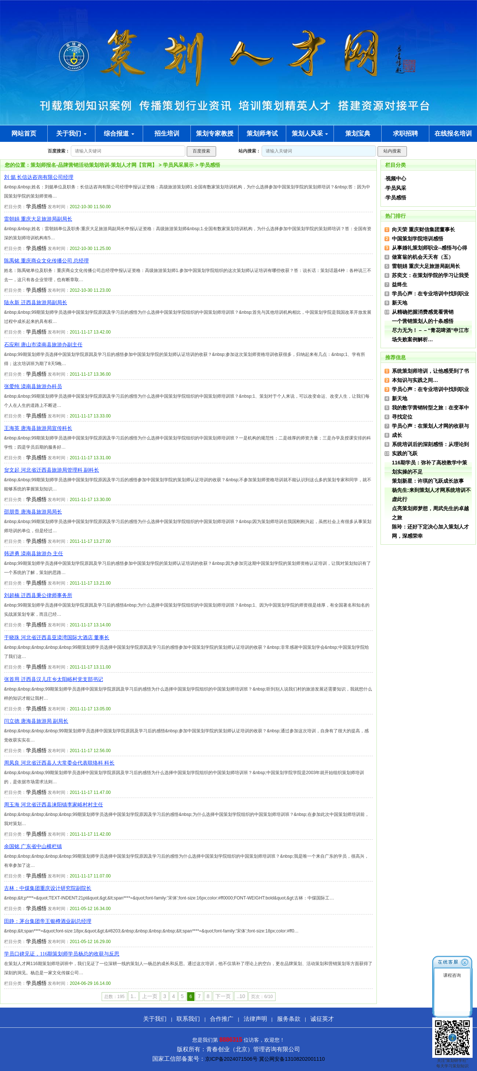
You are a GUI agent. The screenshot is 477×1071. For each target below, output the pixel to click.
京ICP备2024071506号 (231, 1059)
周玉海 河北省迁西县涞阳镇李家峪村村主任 (53, 804)
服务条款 (289, 1019)
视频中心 (396, 178)
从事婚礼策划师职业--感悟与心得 (429, 248)
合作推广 (221, 1019)
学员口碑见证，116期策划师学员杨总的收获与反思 (61, 954)
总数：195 (114, 996)
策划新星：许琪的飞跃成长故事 (428, 481)
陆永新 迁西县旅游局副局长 (35, 302)
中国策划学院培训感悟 (417, 239)
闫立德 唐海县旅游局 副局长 (36, 721)
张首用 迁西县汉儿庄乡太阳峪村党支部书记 (53, 679)
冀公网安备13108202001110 (292, 1059)
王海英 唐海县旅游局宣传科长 (38, 428)
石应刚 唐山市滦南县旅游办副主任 (43, 344)
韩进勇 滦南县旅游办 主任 (33, 553)
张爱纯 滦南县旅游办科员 (33, 386)
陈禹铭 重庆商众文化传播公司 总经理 (46, 261)
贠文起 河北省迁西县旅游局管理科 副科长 (51, 470)
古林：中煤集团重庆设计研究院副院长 (47, 888)
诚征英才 (322, 1019)
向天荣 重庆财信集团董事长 (423, 229)
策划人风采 (310, 133)
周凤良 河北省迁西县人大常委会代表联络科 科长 (59, 763)
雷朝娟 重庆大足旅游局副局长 (38, 219)
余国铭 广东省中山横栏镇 (33, 846)
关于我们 (71, 133)
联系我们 (188, 1019)
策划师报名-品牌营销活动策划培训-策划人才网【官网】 (93, 165)
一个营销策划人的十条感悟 (423, 321)
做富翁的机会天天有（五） (423, 257)
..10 (241, 996)
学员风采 (396, 188)
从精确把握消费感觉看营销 (423, 312)
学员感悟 (210, 165)
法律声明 (255, 1019)
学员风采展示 (178, 165)
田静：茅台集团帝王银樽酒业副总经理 (47, 921)
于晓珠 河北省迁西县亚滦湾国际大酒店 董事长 (56, 637)
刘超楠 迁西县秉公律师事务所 (38, 595)
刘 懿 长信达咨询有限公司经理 (38, 177)
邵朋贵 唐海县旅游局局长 (33, 512)
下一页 (223, 996)
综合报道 (119, 133)
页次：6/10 (262, 996)
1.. (133, 996)
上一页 (149, 996)
